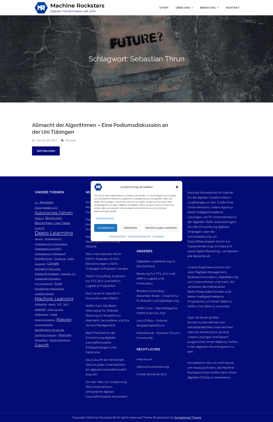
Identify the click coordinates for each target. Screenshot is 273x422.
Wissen (71, 140)
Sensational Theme (187, 417)
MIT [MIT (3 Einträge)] (59, 304)
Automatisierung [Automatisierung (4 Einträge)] (46, 207)
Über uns (183, 7)
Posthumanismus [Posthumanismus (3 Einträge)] (45, 319)
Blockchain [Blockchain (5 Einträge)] (53, 218)
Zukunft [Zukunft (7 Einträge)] (42, 345)
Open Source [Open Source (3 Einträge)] (55, 309)
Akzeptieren (105, 227)
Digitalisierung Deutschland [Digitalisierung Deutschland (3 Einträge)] (51, 244)
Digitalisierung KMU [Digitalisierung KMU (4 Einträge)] (48, 248)
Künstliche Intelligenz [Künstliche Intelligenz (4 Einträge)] (49, 288)
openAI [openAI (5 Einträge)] (40, 309)
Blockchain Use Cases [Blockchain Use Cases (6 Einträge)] (52, 223)
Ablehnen (130, 227)
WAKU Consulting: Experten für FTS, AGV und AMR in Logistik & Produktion (105, 281)
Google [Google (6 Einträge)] (53, 263)
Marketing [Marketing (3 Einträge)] (41, 304)
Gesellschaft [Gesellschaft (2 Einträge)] (40, 264)
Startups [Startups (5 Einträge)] (64, 335)
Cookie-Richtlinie (117, 236)
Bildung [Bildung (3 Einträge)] (39, 218)
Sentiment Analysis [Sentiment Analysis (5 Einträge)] (49, 330)
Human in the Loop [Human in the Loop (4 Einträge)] (48, 269)
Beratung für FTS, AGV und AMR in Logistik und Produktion (155, 278)
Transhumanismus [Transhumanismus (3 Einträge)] (59, 340)
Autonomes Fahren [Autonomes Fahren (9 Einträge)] (54, 212)
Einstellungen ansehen (161, 227)
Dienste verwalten (105, 218)
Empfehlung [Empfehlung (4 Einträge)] (43, 258)
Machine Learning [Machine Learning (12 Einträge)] (54, 298)
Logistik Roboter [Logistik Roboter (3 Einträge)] (44, 293)
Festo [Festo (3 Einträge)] (70, 258)
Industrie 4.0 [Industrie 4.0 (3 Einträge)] (68, 273)
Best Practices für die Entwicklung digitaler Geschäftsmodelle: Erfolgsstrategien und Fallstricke (101, 342)
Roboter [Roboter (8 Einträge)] (64, 319)
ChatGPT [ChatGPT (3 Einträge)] (40, 228)
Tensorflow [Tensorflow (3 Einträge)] (41, 340)
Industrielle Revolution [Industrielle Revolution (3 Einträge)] (48, 278)
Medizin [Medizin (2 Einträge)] (52, 304)
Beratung (208, 7)
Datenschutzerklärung (139, 236)
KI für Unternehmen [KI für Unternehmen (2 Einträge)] (44, 284)
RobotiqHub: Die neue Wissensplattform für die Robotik (103, 241)
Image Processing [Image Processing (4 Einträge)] (47, 273)
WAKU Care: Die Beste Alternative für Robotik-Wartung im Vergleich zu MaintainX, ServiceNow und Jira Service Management (107, 315)
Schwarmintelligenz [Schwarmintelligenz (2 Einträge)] (44, 325)
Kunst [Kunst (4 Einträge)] (58, 283)
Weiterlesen (46, 151)
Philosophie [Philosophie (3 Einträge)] (42, 314)
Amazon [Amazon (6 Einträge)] (47, 202)
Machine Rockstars (77, 5)
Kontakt (233, 7)
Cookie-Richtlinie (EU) (151, 374)
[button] (177, 187)
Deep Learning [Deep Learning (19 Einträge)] (54, 233)
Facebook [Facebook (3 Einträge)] (60, 258)
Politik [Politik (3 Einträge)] (53, 314)
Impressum (158, 236)
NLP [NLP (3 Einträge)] (66, 304)
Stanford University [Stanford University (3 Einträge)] (46, 335)
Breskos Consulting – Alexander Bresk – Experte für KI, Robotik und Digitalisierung (157, 295)
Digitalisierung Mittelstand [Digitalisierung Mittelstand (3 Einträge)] (50, 253)
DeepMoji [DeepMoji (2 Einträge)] (39, 239)
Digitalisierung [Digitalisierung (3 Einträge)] (53, 238)
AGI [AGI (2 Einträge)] (36, 203)
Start (164, 7)
